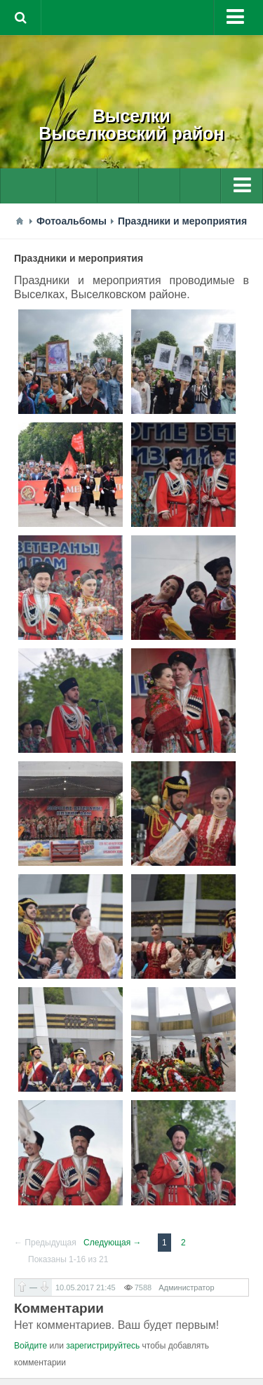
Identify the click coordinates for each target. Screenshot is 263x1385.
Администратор (186, 1287)
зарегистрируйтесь (103, 1346)
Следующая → (112, 1242)
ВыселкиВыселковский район (131, 124)
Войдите (30, 1346)
